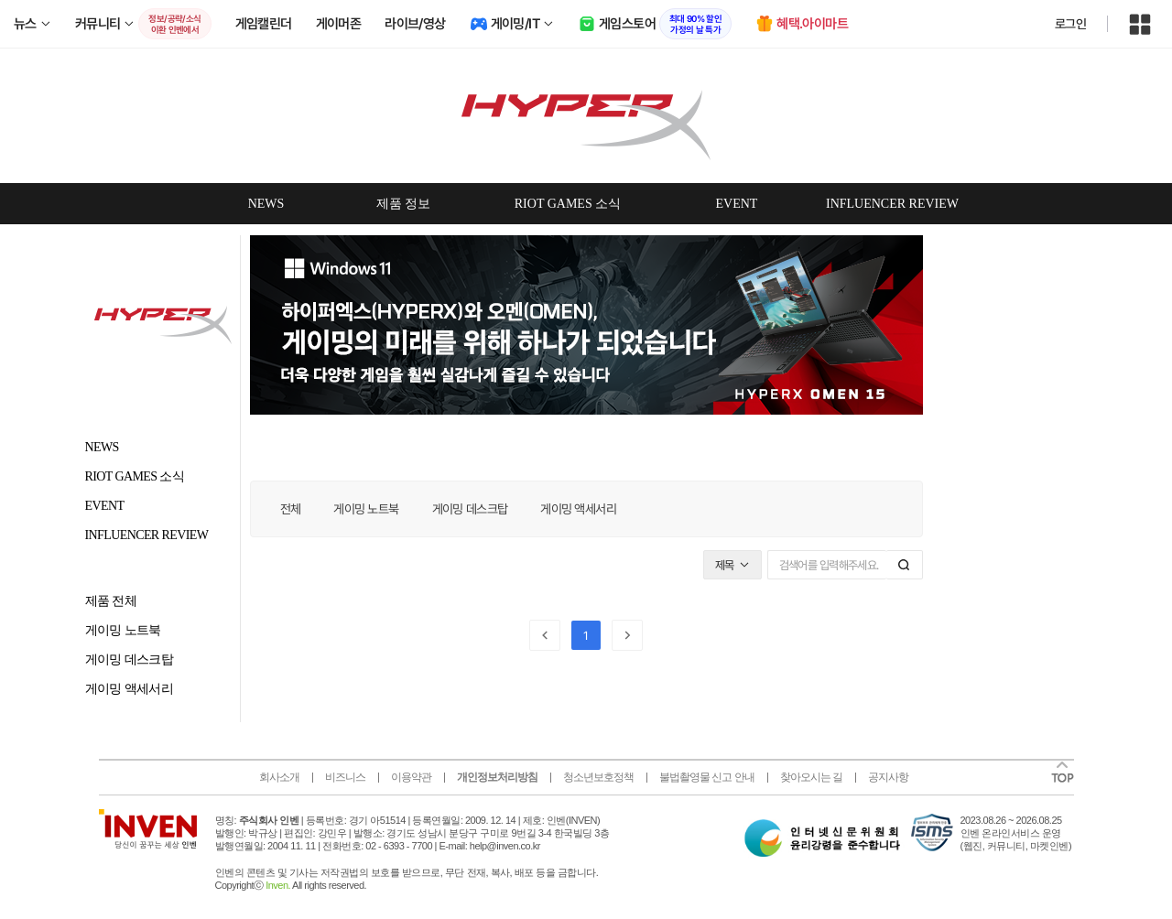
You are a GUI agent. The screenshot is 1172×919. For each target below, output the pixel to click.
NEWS (266, 204)
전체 (290, 509)
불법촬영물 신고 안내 (706, 777)
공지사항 (888, 777)
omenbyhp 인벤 (586, 116)
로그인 (1070, 23)
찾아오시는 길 (811, 777)
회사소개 (279, 777)
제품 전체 (111, 601)
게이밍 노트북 (123, 630)
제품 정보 (403, 204)
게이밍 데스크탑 (129, 659)
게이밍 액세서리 (129, 689)
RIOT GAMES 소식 (568, 204)
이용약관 (411, 777)
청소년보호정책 (598, 777)
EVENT (737, 204)
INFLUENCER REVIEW (892, 204)
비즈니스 (345, 777)
